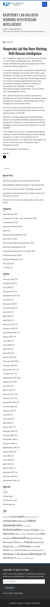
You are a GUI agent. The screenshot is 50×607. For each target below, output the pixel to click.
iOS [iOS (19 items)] (17, 534)
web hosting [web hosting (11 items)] (32, 550)
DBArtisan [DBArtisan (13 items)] (22, 521)
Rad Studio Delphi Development (16, 243)
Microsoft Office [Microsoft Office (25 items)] (11, 542)
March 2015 (7, 468)
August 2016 (8, 411)
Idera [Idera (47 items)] (6, 533)
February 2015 (8, 472)
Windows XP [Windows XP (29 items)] (9, 557)
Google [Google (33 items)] (35, 529)
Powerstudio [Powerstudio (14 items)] (38, 542)
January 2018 (8, 365)
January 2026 (9, 279)
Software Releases (11, 259)
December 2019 (9, 332)
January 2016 (8, 435)
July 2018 (6, 341)
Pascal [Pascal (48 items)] (28, 542)
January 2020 (9, 328)
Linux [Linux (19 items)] (37, 534)
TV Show (6, 267)
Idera (5, 231)
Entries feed (8, 496)
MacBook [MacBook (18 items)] (7, 538)
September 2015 (9, 447)
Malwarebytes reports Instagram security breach (24, 185)
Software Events (10, 255)
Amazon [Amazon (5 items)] (5, 517)
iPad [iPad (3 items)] (20, 534)
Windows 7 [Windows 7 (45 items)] (9, 554)
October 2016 (8, 406)
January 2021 (8, 308)
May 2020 (7, 316)
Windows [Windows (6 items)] (41, 550)
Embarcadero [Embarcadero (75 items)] (12, 530)
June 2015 (7, 460)
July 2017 (6, 386)
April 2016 (7, 423)
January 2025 (8, 291)
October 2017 (8, 374)
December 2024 (10, 295)
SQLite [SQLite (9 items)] (33, 547)
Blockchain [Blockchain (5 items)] (33, 517)
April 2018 (7, 353)
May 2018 (7, 349)
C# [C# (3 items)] (38, 517)
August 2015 (8, 452)
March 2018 (7, 357)
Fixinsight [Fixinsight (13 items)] (26, 530)
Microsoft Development (13, 235)
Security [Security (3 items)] (16, 547)
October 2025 (8, 283)
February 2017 (8, 394)
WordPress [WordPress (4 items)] (20, 558)
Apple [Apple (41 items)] (20, 516)
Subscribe (9, 588)
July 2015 (6, 456)
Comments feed (10, 500)
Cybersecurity (9, 222)
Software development (13, 247)
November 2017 (9, 369)
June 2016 (7, 419)
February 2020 (9, 324)
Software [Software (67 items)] (24, 546)
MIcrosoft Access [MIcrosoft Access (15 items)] (34, 538)
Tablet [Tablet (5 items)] (12, 550)
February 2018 (8, 361)
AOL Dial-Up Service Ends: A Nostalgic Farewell (22, 189)
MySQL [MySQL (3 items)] (22, 542)
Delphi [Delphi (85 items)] (31, 521)
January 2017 (8, 398)
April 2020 (7, 320)
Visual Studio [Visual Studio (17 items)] (21, 550)
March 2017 (7, 390)
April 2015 (7, 464)
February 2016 (8, 431)
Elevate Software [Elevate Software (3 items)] (26, 526)
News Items (8, 239)
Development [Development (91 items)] (12, 525)
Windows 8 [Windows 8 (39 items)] (23, 554)
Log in (5, 492)
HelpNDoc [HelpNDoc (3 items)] (41, 530)
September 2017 (9, 378)
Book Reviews (8, 214)
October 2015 (8, 443)
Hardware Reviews (10, 226)
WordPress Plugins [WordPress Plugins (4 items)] (28, 558)
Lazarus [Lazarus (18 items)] (30, 534)
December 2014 (9, 480)
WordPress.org (9, 504)
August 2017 (8, 382)
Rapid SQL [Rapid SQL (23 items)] (8, 546)
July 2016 (6, 415)
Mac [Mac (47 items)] (42, 533)
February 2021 (8, 304)
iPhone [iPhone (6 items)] (24, 534)
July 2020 (7, 312)
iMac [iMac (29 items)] (12, 533)
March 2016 (7, 427)
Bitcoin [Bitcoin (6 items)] (26, 517)
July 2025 (7, 287)
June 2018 (7, 345)
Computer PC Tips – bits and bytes (17, 218)
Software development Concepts (17, 251)
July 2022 (7, 300)
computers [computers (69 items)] (10, 521)
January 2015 (8, 476)
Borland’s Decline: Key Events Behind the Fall (21, 181)
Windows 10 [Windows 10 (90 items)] (38, 554)
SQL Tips (6, 263)
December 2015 (9, 439)
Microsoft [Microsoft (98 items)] (19, 538)
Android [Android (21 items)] (13, 516)
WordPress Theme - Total (18, 603)
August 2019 (8, 337)
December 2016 (9, 402)
